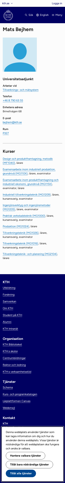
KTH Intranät (10, 328)
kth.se (5, 3)
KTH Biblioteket (12, 344)
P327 (6, 133)
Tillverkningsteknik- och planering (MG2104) (30, 254)
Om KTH (8, 308)
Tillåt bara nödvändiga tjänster (29, 464)
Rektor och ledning (14, 364)
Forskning (9, 294)
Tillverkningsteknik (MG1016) (20, 243)
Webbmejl (9, 407)
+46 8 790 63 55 (13, 100)
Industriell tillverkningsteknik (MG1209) (27, 194)
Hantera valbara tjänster (25, 455)
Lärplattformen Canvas (16, 401)
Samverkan (9, 301)
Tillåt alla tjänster (21, 473)
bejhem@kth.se (12, 122)
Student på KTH (12, 315)
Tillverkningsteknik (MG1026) (21, 232)
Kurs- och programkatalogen (20, 394)
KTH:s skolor (10, 351)
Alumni (7, 321)
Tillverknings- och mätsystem (21, 89)
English (44, 15)
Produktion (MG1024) (16, 226)
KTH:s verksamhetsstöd (17, 371)
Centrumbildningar (14, 358)
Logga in (57, 3)
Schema (8, 387)
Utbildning (9, 287)
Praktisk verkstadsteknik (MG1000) (24, 215)
